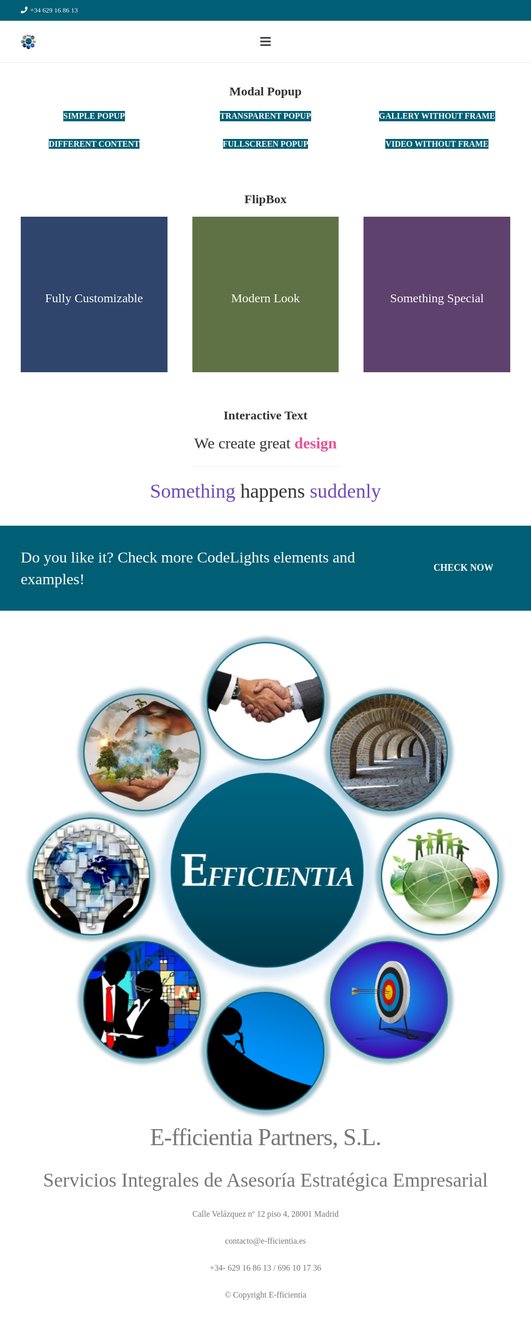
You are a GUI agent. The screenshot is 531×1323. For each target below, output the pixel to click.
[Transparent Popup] (265, 116)
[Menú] (265, 41)
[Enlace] (28, 41)
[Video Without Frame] (436, 144)
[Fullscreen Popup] (266, 144)
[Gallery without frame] (437, 116)
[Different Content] (94, 144)
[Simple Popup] (94, 116)
